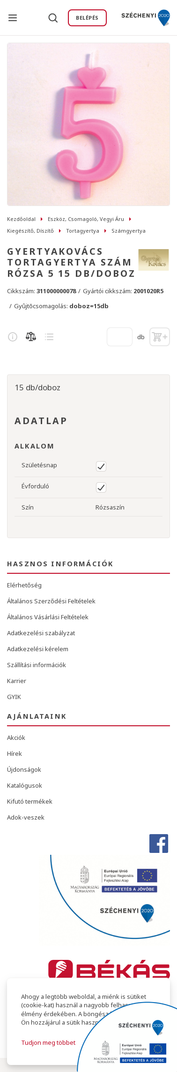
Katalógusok (24, 785)
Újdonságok (24, 769)
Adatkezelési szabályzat (41, 633)
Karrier (16, 681)
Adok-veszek (25, 817)
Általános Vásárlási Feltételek (47, 617)
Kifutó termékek (29, 801)
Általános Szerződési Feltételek (51, 601)
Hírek (14, 753)
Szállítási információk (36, 665)
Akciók (16, 737)
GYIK (14, 696)
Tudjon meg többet (48, 1042)
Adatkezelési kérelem (37, 649)
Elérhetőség (24, 585)
